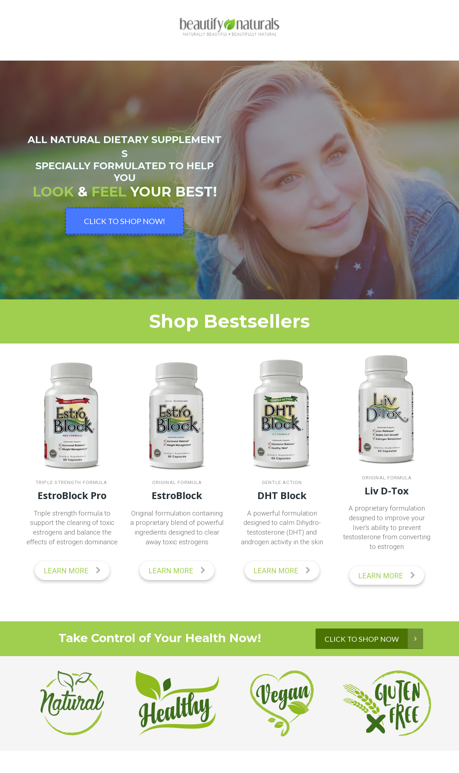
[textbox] (177, 528)
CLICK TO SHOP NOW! (124, 221)
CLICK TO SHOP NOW (374, 639)
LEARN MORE (72, 570)
